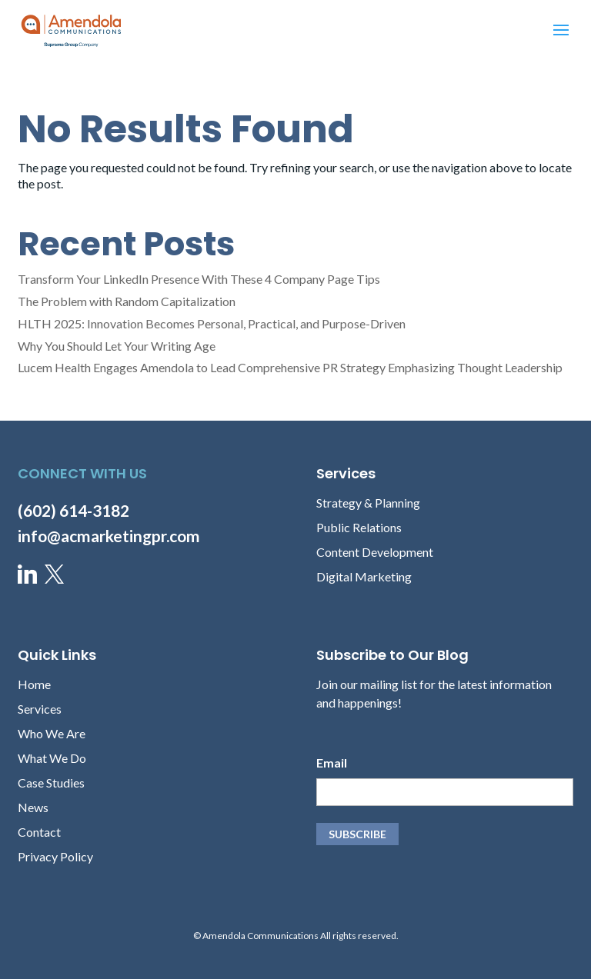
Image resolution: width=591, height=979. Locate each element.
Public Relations (359, 527)
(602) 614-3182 (73, 510)
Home (34, 684)
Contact (39, 831)
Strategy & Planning (368, 502)
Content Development (374, 551)
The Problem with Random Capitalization (126, 301)
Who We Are (51, 733)
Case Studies (51, 782)
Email (331, 762)
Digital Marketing (364, 576)
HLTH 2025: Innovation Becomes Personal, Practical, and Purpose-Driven (212, 323)
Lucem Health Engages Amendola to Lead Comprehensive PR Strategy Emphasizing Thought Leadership (290, 367)
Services (40, 708)
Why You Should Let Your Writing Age (116, 345)
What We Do (52, 758)
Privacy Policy (55, 856)
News (33, 807)
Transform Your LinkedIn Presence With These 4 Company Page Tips (199, 278)
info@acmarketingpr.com (109, 535)
